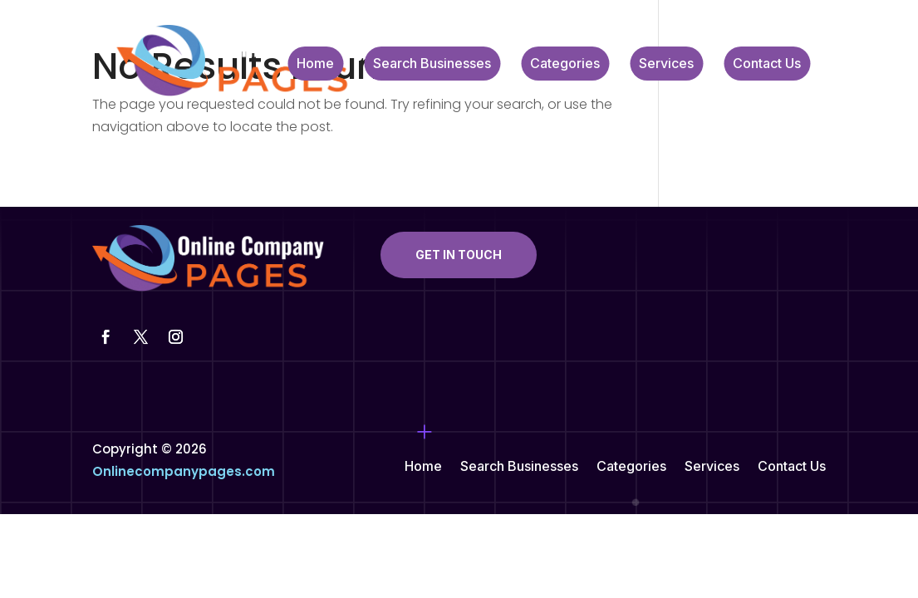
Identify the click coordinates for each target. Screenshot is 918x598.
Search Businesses (432, 64)
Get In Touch (458, 255)
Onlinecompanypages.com (183, 471)
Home (315, 64)
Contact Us (767, 64)
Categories (565, 64)
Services (666, 64)
